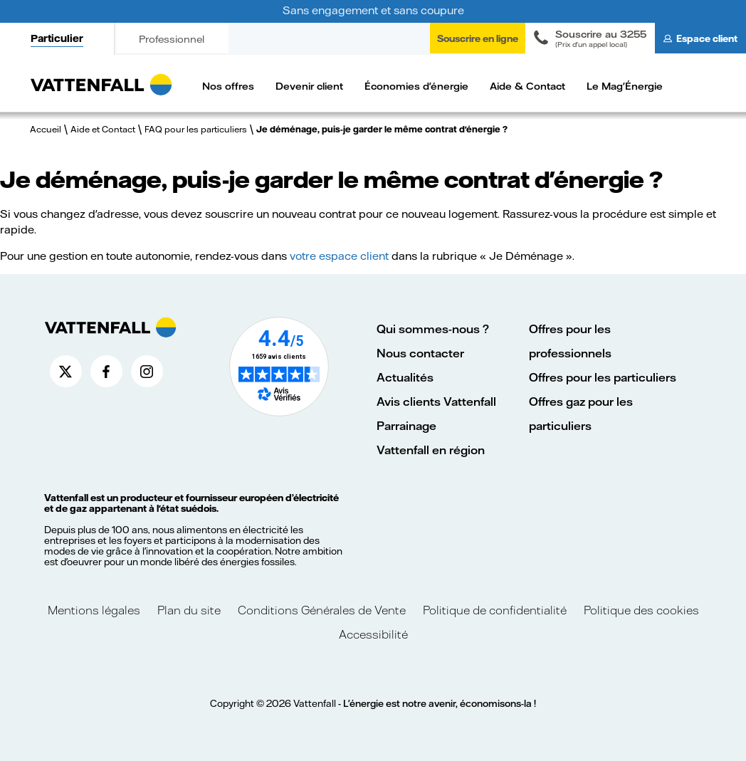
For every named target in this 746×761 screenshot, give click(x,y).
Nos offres (228, 86)
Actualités (405, 377)
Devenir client (309, 86)
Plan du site (189, 609)
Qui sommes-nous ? (433, 328)
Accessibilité (373, 634)
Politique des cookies (641, 609)
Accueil (45, 129)
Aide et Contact (102, 129)
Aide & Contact (527, 86)
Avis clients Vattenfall (436, 401)
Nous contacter (420, 352)
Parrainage (406, 425)
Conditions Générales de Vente (322, 609)
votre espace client (339, 255)
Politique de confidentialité (495, 609)
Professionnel (171, 39)
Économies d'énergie (416, 86)
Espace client (706, 38)
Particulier (57, 38)
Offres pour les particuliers (602, 377)
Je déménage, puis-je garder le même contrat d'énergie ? (382, 129)
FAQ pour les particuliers (196, 129)
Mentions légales (95, 609)
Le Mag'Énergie (625, 86)
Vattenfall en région (431, 449)
